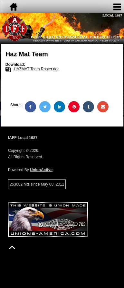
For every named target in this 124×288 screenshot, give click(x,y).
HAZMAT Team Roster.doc (36, 69)
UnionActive (41, 170)
